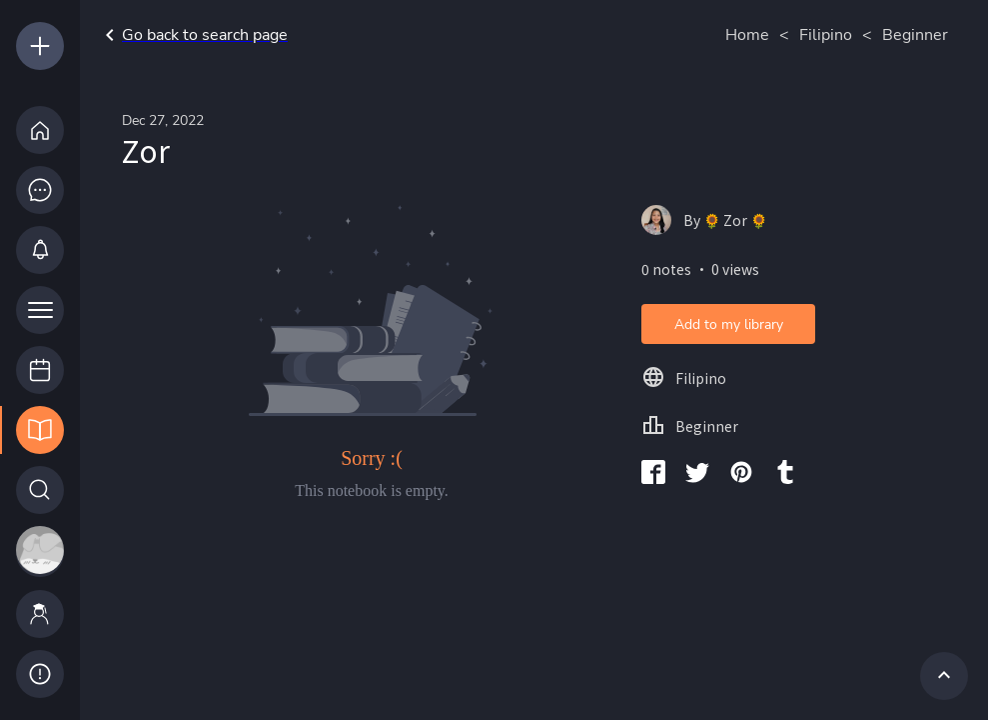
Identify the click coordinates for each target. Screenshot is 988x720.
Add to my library (728, 324)
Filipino (825, 35)
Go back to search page (193, 35)
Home (747, 35)
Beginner (915, 35)
